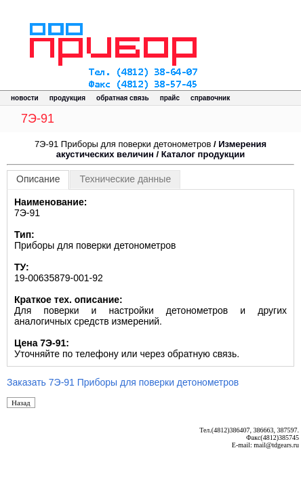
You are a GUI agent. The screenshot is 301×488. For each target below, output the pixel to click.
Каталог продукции (203, 154)
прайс (170, 98)
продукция (67, 98)
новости (25, 98)
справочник (210, 98)
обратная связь (122, 98)
